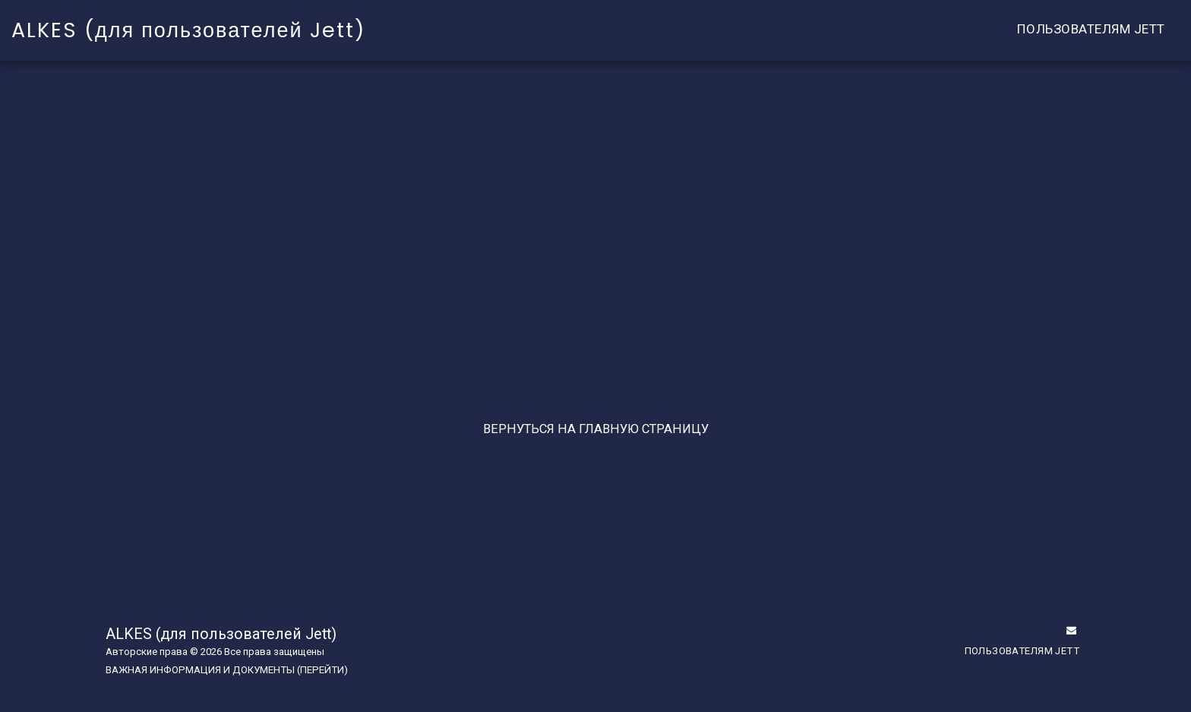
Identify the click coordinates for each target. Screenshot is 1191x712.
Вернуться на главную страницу (596, 429)
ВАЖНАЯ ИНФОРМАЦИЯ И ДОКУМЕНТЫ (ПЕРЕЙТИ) (227, 670)
